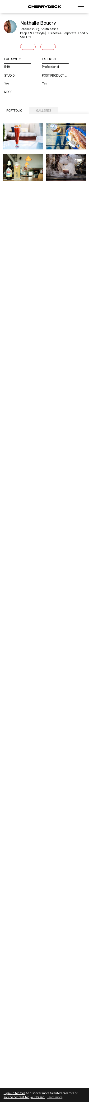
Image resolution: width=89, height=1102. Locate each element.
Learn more (54, 1097)
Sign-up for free (14, 1093)
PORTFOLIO (14, 110)
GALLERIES (44, 110)
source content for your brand (24, 1097)
